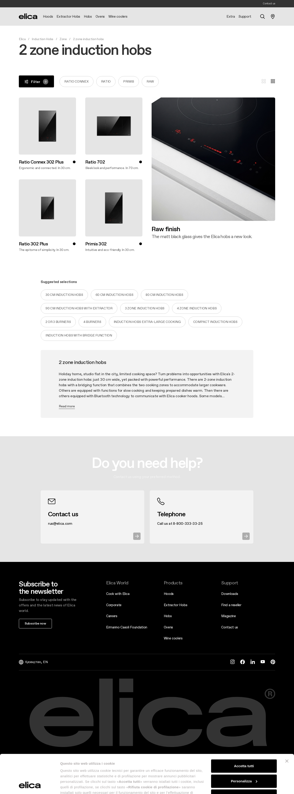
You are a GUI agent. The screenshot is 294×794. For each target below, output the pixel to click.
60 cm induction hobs (114, 294)
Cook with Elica (117, 593)
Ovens (168, 627)
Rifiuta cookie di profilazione (243, 760)
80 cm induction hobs (164, 294)
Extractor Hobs (175, 604)
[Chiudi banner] (286, 724)
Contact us (229, 627)
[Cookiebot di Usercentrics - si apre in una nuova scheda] (30, 785)
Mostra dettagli (72, 785)
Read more (67, 406)
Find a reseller (231, 604)
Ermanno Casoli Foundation (126, 627)
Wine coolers (173, 638)
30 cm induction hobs (64, 294)
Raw (150, 81)
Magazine (228, 616)
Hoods (169, 593)
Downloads (229, 593)
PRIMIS (128, 81)
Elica (22, 39)
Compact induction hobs (215, 321)
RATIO (106, 81)
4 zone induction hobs (197, 308)
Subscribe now (35, 623)
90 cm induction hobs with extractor (79, 308)
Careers (111, 616)
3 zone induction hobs (144, 308)
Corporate (114, 604)
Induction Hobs (42, 39)
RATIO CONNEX (76, 81)
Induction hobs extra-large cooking (147, 321)
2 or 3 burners (58, 321)
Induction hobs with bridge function (78, 335)
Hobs (168, 616)
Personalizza (244, 745)
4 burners (92, 321)
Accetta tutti (244, 730)
